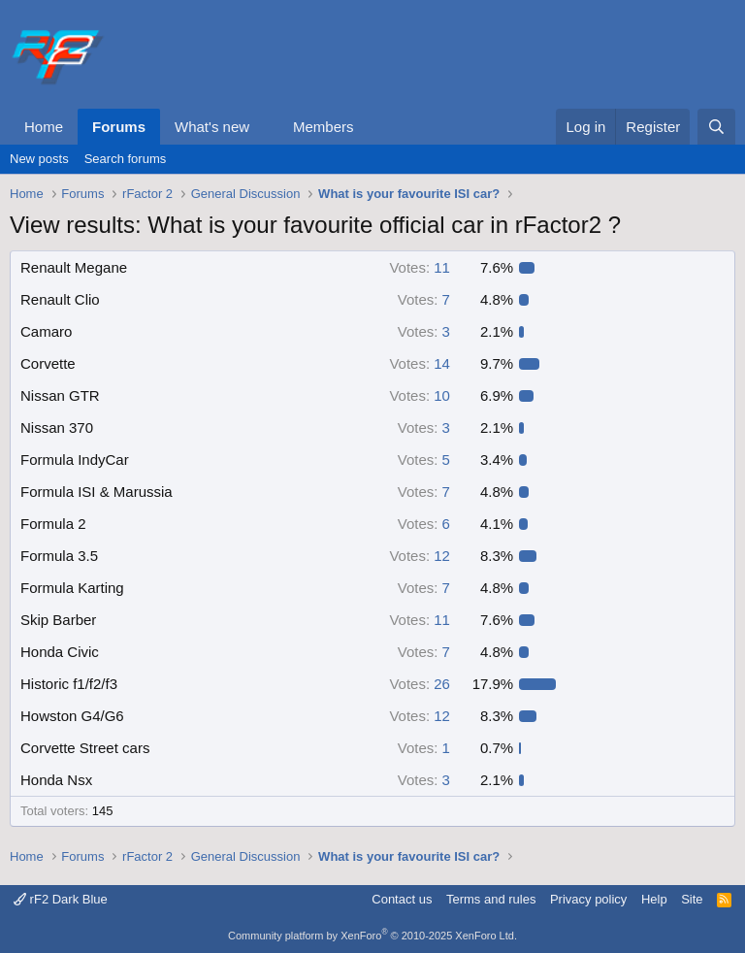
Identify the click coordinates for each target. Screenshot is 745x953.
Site (691, 899)
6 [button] (424, 523)
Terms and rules (490, 899)
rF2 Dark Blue (61, 899)
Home (43, 126)
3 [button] (424, 331)
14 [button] (419, 363)
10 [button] (419, 395)
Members (323, 126)
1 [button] (424, 747)
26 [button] (419, 683)
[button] (264, 127)
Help (654, 899)
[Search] (716, 127)
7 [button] (424, 299)
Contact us (402, 899)
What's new (212, 126)
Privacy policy (588, 899)
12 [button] (419, 555)
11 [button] (419, 267)
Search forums (125, 158)
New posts (39, 158)
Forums (119, 126)
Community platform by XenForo (372, 935)
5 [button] (424, 459)
